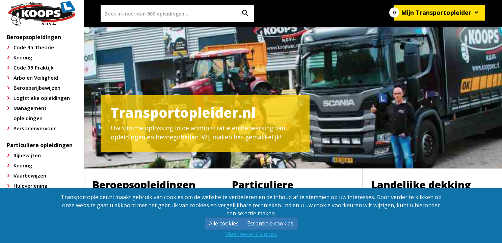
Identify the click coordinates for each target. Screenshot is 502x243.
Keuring (23, 57)
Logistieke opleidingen (42, 97)
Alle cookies (224, 223)
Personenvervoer (35, 128)
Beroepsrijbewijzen (37, 87)
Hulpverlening (31, 185)
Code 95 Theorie (34, 47)
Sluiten (268, 234)
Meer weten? (241, 234)
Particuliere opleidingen (40, 145)
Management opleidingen (30, 113)
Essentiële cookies (270, 223)
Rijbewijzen (27, 155)
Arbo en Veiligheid (36, 77)
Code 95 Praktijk (33, 67)
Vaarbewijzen (30, 175)
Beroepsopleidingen (34, 37)
